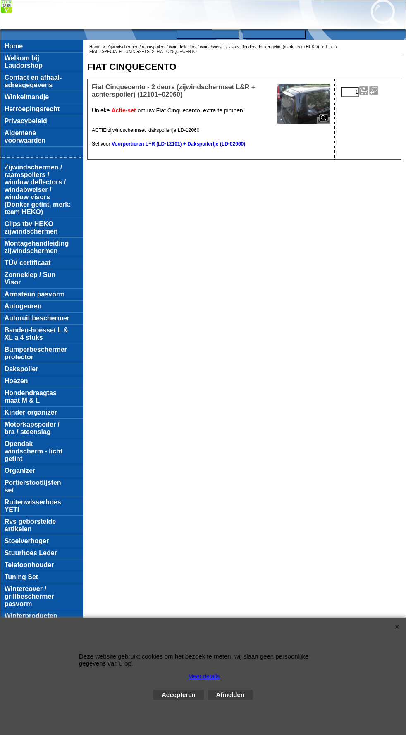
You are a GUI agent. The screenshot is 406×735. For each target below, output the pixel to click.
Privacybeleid (26, 120)
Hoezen (16, 380)
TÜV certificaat (28, 262)
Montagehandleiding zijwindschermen (37, 247)
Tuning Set (21, 576)
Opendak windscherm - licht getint (33, 451)
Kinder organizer (31, 412)
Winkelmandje (27, 96)
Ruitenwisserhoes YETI (33, 506)
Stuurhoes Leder (31, 552)
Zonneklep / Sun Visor (30, 278)
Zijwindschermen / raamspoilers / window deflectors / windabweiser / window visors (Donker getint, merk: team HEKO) (38, 189)
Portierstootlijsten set (33, 486)
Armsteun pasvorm (35, 294)
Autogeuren (23, 306)
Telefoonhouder (29, 564)
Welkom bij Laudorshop (24, 62)
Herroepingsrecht (32, 108)
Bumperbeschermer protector (36, 353)
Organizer (20, 470)
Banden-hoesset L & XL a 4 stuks (36, 334)
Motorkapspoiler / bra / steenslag (32, 428)
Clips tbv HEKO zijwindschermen (31, 227)
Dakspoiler (21, 368)
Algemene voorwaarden (25, 136)
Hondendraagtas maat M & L (31, 396)
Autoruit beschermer (37, 318)
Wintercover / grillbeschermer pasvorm (29, 596)
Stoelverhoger (27, 540)
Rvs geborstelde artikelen (30, 525)
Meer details (204, 676)
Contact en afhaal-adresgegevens (33, 81)
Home (14, 46)
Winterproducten (31, 615)
